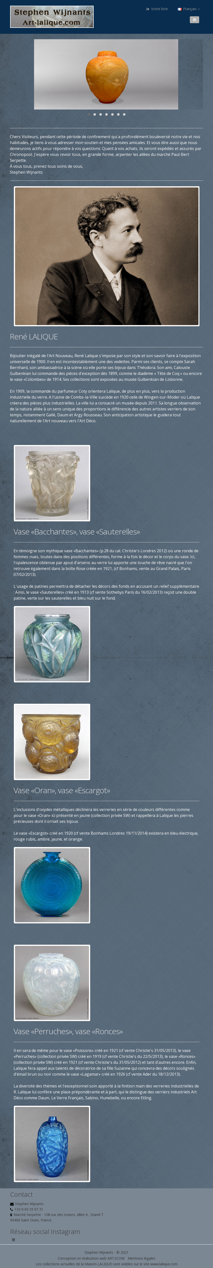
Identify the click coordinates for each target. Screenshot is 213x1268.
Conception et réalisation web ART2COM (91, 1258)
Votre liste (157, 8)
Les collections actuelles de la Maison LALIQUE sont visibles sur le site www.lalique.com (107, 1264)
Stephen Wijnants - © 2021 (106, 1252)
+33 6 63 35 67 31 (28, 1209)
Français (189, 8)
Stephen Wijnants (29, 1203)
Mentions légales (141, 1258)
